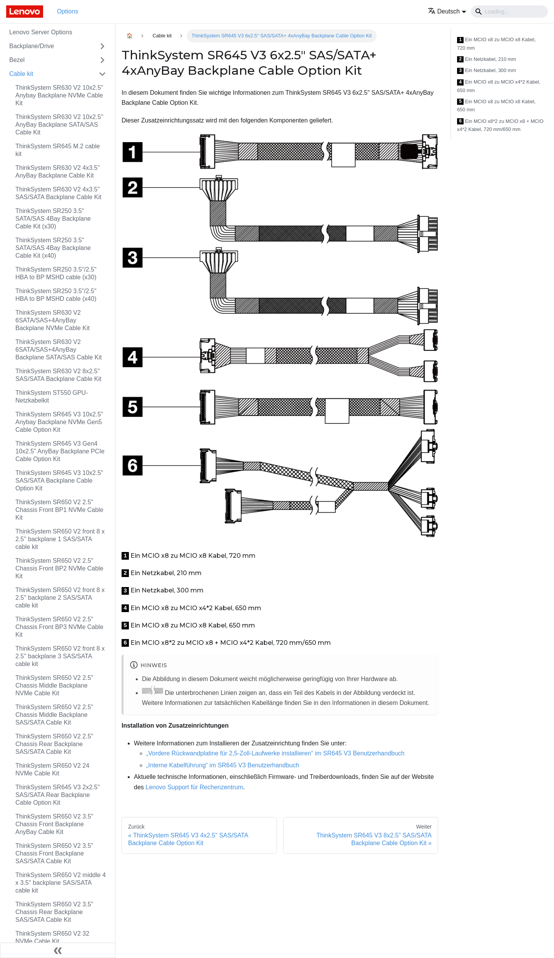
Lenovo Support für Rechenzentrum (194, 787)
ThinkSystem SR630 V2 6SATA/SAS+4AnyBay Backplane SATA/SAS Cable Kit (58, 350)
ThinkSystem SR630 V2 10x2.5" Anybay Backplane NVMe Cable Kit (59, 95)
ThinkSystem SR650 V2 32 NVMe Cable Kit (52, 937)
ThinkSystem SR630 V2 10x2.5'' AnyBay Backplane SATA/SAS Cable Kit (59, 125)
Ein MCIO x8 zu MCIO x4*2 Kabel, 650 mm (498, 86)
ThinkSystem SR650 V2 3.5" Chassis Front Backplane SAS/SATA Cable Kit (54, 853)
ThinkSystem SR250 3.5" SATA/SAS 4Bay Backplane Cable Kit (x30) (53, 219)
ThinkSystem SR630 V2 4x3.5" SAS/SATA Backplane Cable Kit (58, 193)
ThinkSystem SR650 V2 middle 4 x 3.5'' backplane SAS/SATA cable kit (60, 883)
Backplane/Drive (31, 46)
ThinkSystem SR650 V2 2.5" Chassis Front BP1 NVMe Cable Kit (59, 510)
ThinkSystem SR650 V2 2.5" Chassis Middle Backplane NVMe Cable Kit (54, 685)
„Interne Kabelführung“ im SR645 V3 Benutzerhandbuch (222, 765)
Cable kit (21, 73)
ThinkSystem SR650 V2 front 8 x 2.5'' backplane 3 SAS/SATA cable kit (60, 656)
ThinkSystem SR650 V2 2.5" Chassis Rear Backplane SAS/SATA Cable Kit (54, 744)
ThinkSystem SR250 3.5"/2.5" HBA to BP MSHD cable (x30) (56, 273)
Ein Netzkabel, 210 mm (486, 59)
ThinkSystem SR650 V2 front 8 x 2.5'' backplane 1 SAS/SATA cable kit (60, 539)
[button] (447, 11)
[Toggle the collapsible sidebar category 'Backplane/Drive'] (102, 46)
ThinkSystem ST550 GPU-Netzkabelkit (51, 396)
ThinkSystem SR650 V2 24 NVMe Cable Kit (52, 769)
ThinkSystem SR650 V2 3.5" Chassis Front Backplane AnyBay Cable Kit (54, 824)
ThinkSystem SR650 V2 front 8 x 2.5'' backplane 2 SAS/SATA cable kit (60, 598)
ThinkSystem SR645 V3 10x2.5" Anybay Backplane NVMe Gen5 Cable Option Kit (59, 422)
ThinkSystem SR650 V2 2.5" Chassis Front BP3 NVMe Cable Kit (59, 627)
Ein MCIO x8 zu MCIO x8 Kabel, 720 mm (496, 44)
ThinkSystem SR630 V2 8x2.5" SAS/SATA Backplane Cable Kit (58, 375)
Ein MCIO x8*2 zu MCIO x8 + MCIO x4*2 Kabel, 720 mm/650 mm (500, 125)
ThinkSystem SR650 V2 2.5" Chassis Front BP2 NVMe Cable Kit (59, 568)
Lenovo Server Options (40, 32)
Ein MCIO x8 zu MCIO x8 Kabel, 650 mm (496, 106)
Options (67, 11)
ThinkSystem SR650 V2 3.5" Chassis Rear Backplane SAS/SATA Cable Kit (54, 912)
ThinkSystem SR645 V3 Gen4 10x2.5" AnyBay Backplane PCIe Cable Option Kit (60, 451)
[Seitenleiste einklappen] (57, 950)
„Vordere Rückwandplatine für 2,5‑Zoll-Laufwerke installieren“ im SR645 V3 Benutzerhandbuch (275, 753)
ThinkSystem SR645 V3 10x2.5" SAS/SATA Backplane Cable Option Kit (59, 481)
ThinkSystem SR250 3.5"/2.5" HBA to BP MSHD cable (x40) (56, 295)
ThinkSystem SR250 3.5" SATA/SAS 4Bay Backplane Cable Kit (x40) (53, 248)
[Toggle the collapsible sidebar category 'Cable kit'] (102, 74)
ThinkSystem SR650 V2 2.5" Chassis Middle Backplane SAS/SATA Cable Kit (54, 715)
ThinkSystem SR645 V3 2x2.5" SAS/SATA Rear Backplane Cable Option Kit (57, 795)
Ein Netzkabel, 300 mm (486, 70)
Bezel (17, 60)
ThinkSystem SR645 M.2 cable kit (57, 150)
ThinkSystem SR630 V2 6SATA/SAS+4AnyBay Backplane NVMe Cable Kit (52, 320)
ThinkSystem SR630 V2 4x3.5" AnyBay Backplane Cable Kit (57, 171)
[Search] (509, 11)
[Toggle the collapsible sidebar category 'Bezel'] (102, 60)
